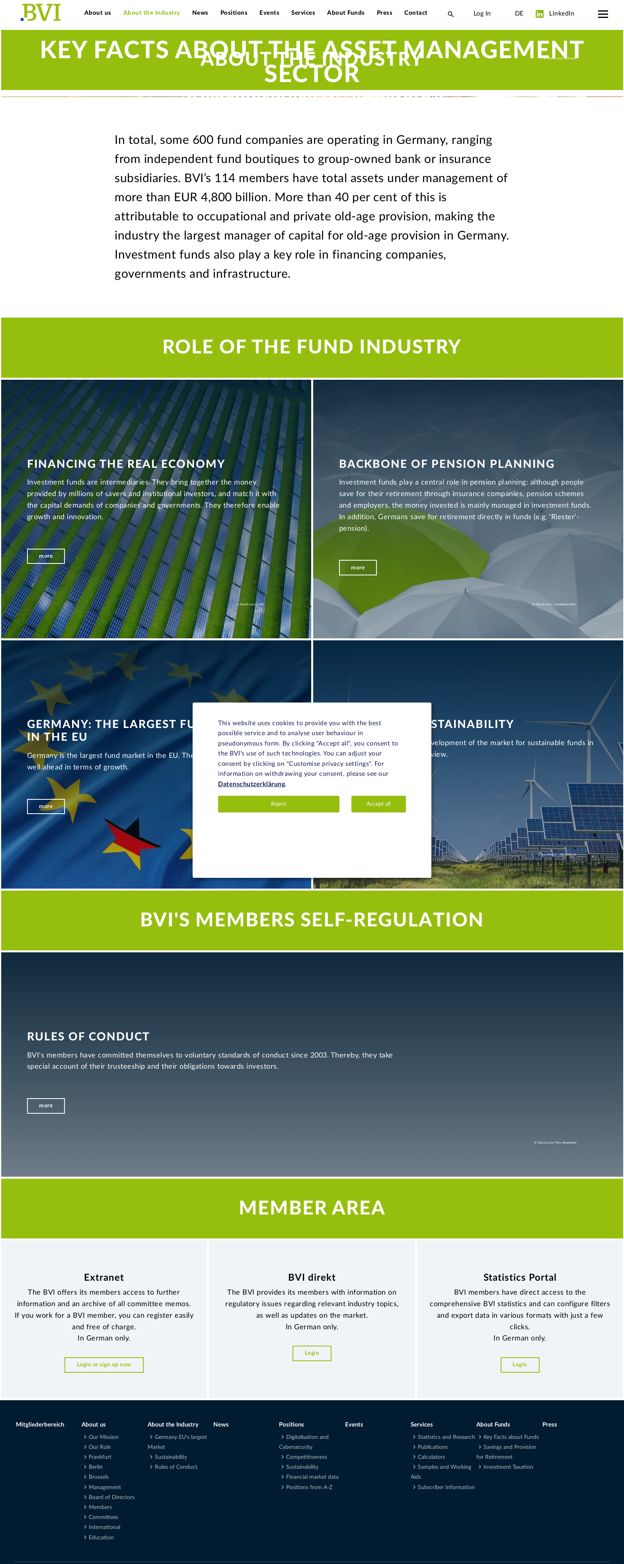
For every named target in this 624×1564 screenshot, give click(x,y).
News (200, 13)
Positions (234, 13)
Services (303, 13)
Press (385, 13)
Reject (278, 804)
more (46, 1494)
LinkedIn (555, 14)
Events (269, 13)
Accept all (378, 804)
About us (97, 13)
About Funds (346, 13)
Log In (482, 13)
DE (519, 13)
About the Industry (151, 13)
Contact (416, 13)
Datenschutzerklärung (251, 784)
